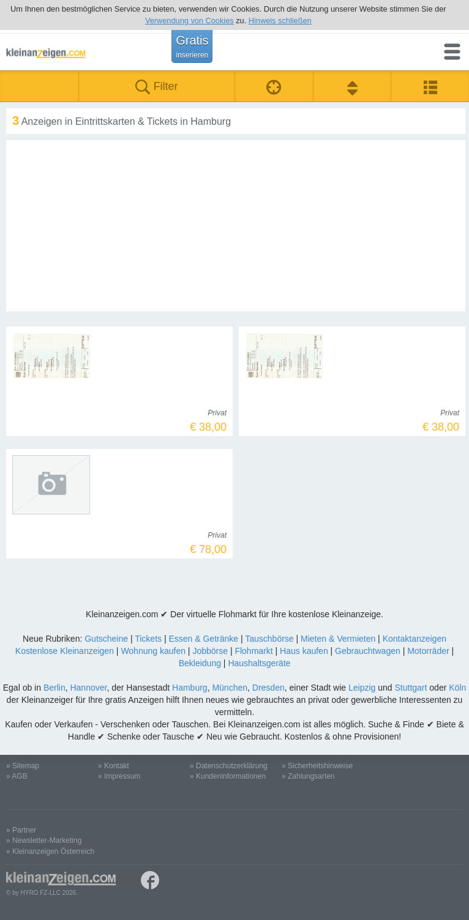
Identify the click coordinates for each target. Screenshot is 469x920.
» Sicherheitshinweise (317, 766)
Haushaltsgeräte (259, 663)
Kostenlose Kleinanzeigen (64, 651)
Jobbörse (210, 651)
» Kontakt (113, 766)
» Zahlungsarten (308, 776)
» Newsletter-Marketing (43, 840)
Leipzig (361, 687)
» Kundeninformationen (228, 776)
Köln (457, 687)
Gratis (192, 46)
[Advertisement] (235, 225)
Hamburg (190, 687)
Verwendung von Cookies (189, 20)
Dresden (268, 687)
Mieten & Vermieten (338, 639)
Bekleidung (200, 663)
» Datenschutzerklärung (229, 766)
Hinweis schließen (280, 20)
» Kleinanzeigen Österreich (50, 851)
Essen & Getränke (203, 639)
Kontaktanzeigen (414, 639)
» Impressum (119, 776)
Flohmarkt (253, 651)
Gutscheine (106, 639)
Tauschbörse (269, 639)
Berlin (54, 687)
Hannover (88, 687)
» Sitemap (22, 766)
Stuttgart (411, 687)
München (229, 687)
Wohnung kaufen (153, 651)
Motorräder (428, 651)
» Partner (21, 830)
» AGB (17, 776)
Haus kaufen (304, 651)
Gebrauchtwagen (367, 651)
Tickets (148, 639)
